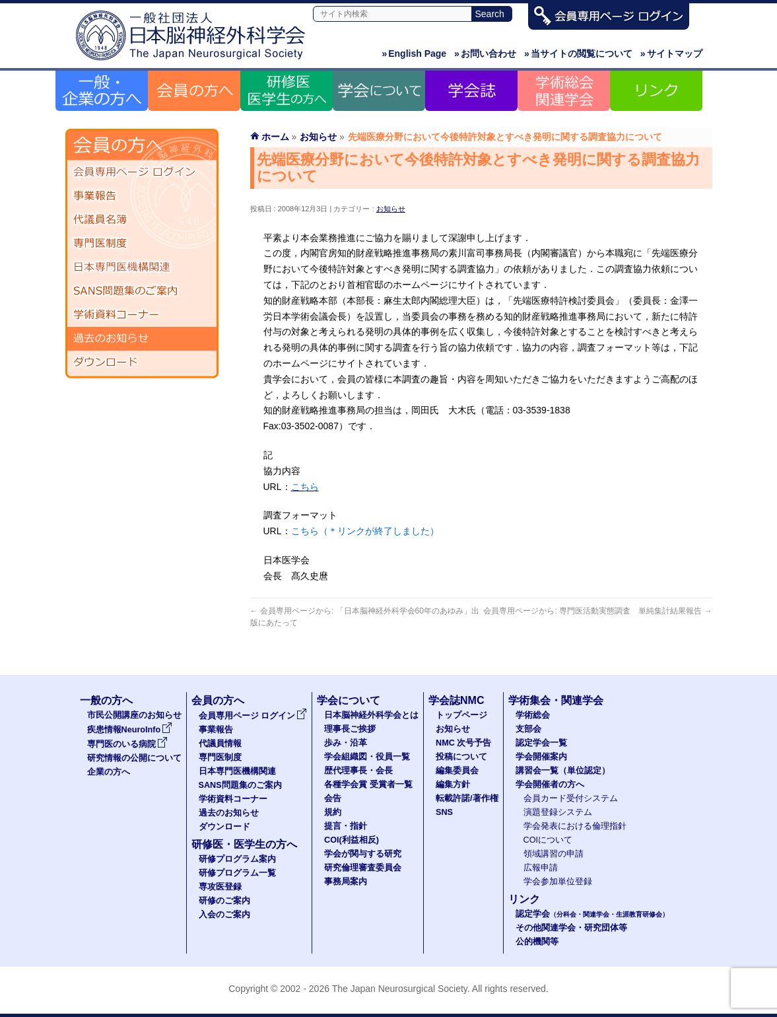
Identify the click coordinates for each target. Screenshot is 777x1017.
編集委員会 (457, 770)
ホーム (275, 136)
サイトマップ (671, 53)
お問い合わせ (485, 53)
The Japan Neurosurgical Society (399, 988)
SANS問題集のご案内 (142, 291)
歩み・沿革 (345, 743)
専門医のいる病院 (127, 744)
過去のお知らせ (142, 339)
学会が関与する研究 (362, 854)
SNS (444, 812)
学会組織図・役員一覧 (367, 756)
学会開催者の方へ (550, 784)
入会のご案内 (224, 914)
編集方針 (453, 784)
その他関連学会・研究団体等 (571, 927)
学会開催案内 (541, 756)
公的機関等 (537, 941)
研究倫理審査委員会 (362, 867)
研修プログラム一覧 (237, 873)
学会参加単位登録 (558, 881)
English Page (414, 53)
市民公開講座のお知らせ (134, 715)
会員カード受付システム (571, 798)
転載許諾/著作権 (467, 798)
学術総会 (533, 715)
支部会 (528, 729)
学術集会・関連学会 (555, 700)
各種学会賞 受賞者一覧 (368, 784)
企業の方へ (108, 772)
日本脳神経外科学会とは (371, 715)
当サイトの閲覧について (578, 53)
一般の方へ (106, 700)
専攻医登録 (220, 887)
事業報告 (142, 196)
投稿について (461, 756)
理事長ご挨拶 (350, 729)
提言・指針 (345, 826)
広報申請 (541, 867)
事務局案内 (345, 881)
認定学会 (592, 914)
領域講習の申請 (554, 854)
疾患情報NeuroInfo (130, 729)
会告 (332, 798)
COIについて (548, 840)
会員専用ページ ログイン (142, 172)
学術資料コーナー (142, 315)
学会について (348, 700)
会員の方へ (217, 700)
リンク (524, 899)
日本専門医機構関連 (142, 267)
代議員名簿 (142, 220)
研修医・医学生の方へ (244, 844)
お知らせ (390, 209)
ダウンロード (142, 362)
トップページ (461, 715)
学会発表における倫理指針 (575, 826)
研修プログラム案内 (237, 859)
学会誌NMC (456, 700)
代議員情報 (220, 743)
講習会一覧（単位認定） (563, 770)
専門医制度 (142, 244)
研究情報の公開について (134, 758)
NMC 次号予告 (463, 743)
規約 (332, 812)
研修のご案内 (224, 900)
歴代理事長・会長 (358, 770)
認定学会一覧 (541, 743)
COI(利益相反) (351, 840)
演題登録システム (558, 812)
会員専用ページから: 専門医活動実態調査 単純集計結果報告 (597, 610)
